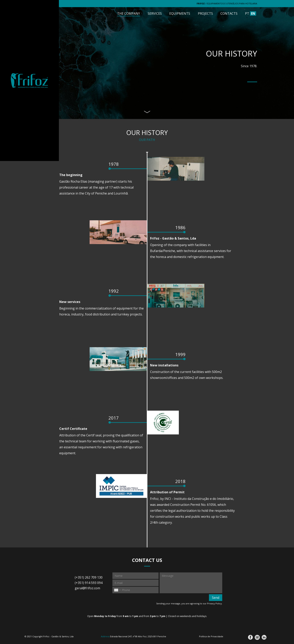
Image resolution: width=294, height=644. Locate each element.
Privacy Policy (214, 603)
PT (247, 13)
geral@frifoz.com (87, 588)
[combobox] (117, 590)
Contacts (228, 13)
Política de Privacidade (211, 636)
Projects (205, 13)
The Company (128, 13)
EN (253, 13)
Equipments (179, 13)
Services (155, 13)
